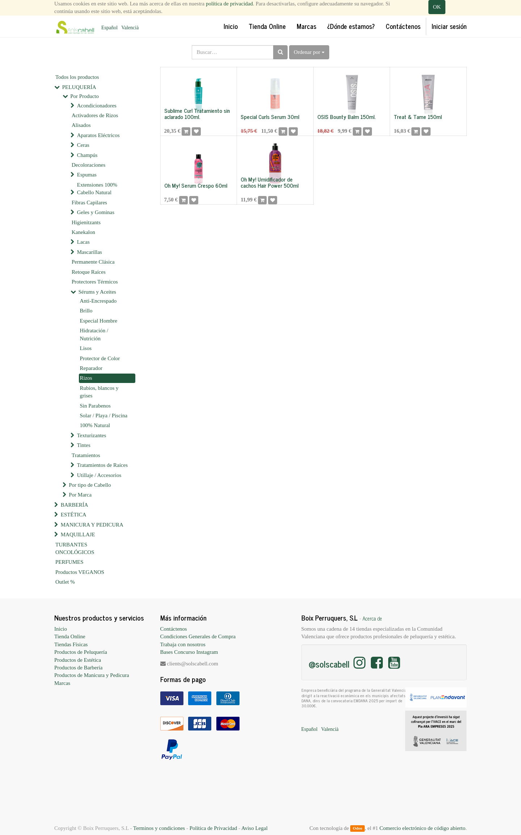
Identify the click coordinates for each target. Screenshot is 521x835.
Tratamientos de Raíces (102, 465)
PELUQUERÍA (79, 87)
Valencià (130, 27)
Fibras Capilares (89, 202)
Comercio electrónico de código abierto (422, 828)
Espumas (87, 175)
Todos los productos (77, 77)
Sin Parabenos (95, 406)
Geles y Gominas (95, 212)
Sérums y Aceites (97, 292)
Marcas (62, 683)
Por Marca (80, 495)
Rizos (86, 378)
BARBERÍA (74, 505)
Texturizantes (91, 435)
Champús (87, 155)
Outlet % (65, 582)
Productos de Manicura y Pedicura (91, 675)
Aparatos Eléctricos (98, 135)
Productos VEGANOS (79, 572)
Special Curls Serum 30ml (270, 116)
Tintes (83, 445)
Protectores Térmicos (95, 282)
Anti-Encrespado (98, 301)
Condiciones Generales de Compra (198, 636)
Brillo (86, 311)
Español (109, 27)
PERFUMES (69, 562)
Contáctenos (173, 629)
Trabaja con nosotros (183, 644)
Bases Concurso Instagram (189, 652)
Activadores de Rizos (95, 115)
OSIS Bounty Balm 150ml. (346, 116)
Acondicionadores (97, 105)
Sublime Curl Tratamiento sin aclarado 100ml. (197, 113)
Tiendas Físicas (71, 644)
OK (437, 7)
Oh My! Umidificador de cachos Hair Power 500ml (269, 182)
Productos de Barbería (78, 667)
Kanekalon (83, 232)
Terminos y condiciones (159, 828)
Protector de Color (100, 358)
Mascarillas (89, 252)
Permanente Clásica (93, 262)
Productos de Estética (77, 660)
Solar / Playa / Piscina (104, 415)
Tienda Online (69, 636)
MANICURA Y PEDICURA (92, 525)
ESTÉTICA (73, 514)
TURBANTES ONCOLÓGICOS (74, 548)
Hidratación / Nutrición (94, 334)
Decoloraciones (88, 165)
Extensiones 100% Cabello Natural (97, 188)
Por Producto (84, 96)
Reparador (91, 368)
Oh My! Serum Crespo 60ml (195, 185)
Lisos (86, 348)
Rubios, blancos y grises (99, 392)
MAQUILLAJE (78, 534)
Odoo (357, 828)
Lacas (83, 242)
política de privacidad (229, 4)
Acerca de (372, 618)
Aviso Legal (254, 828)
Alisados (81, 125)
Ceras (83, 145)
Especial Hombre (99, 321)
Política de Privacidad (213, 828)
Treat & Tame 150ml (418, 116)
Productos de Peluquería (80, 652)
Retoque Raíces (89, 272)
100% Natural (95, 425)
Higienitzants (86, 222)
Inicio (60, 629)
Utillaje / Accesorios (99, 475)
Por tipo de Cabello (90, 485)
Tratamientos (86, 455)
